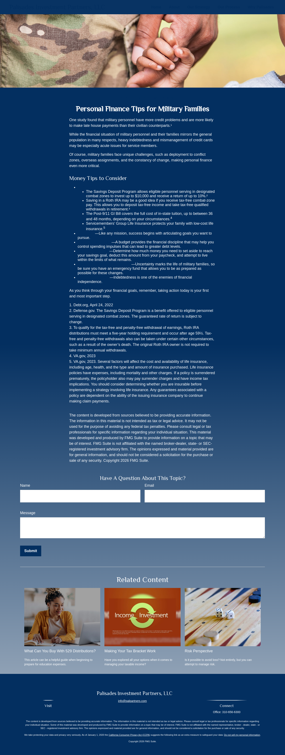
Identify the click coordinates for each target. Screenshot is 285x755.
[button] (156, 7)
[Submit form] (30, 551)
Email (149, 485)
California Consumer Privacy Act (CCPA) (129, 735)
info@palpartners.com (132, 701)
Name (25, 485)
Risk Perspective (199, 651)
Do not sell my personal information (242, 735)
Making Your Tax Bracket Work (129, 651)
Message (27, 513)
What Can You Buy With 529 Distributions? (60, 651)
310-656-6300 (231, 712)
